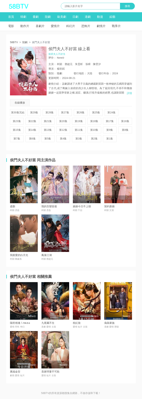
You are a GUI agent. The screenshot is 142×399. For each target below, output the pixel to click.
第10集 (94, 129)
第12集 (63, 129)
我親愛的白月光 (19, 255)
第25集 (96, 112)
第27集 (65, 112)
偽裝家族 (109, 322)
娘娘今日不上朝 (82, 206)
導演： (52, 68)
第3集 (78, 138)
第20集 (63, 121)
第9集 (109, 129)
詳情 (129, 93)
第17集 (110, 121)
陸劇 (48, 16)
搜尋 (127, 6)
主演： (52, 64)
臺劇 (36, 16)
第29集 (34, 112)
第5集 (47, 138)
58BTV (14, 42)
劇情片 (101, 26)
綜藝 (112, 16)
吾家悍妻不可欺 (50, 371)
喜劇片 (40, 26)
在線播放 (20, 102)
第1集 (109, 138)
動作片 (24, 26)
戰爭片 (116, 26)
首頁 (11, 16)
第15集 (17, 129)
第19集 (79, 121)
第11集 (79, 129)
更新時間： (54, 78)
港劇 (88, 16)
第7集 (16, 138)
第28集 (49, 112)
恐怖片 (85, 26)
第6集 (32, 138)
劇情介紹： (54, 83)
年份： (105, 73)
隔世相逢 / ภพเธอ (20, 322)
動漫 (100, 16)
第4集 (63, 138)
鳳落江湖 (46, 255)
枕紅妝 (77, 322)
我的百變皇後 (49, 206)
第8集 (125, 129)
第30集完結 (17, 112)
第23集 (17, 121)
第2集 (94, 138)
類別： (52, 73)
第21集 (48, 121)
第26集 (81, 112)
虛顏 (12, 206)
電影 (11, 26)
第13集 (48, 129)
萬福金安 (15, 371)
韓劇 (23, 16)
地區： (80, 73)
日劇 (75, 16)
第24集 (111, 112)
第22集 (32, 121)
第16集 (125, 121)
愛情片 (55, 26)
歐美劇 (61, 16)
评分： (52, 57)
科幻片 (70, 26)
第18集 (94, 121)
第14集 (32, 129)
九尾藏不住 (47, 322)
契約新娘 (109, 206)
